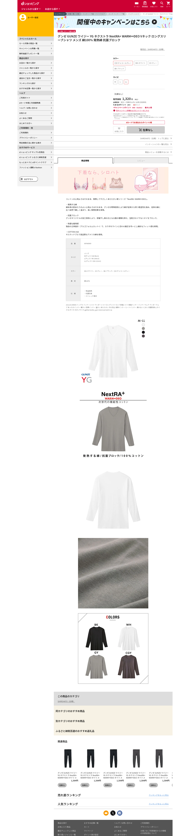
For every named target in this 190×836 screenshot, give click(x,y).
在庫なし (62, 785)
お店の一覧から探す (27, 63)
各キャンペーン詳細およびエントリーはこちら (132, 110)
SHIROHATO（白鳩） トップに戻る (154, 138)
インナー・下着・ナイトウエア (94, 14)
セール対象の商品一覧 (28, 43)
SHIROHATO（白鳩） (66, 701)
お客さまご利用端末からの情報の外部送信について (153, 831)
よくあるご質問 (25, 118)
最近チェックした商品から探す (32, 73)
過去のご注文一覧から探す (30, 78)
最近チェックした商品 (67, 830)
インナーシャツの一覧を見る (157, 144)
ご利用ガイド (24, 97)
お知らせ (23, 113)
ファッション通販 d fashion (30, 167)
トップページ (59, 14)
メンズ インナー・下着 (116, 14)
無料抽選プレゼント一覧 (29, 53)
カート (86, 827)
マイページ (88, 830)
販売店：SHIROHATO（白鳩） (152, 49)
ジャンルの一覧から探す (29, 68)
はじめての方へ (25, 123)
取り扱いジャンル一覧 (67, 834)
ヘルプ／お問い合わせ (28, 108)
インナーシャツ (133, 14)
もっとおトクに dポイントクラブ (32, 162)
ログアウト (28, 179)
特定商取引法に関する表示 (30, 142)
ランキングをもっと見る (159, 795)
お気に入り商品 (64, 827)
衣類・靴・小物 (73, 14)
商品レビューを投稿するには (157, 152)
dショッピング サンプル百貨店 (31, 152)
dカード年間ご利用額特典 (29, 103)
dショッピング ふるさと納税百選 (32, 157)
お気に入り (119, 131)
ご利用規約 (23, 132)
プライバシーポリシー (28, 137)
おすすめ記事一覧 (91, 823)
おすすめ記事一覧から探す (30, 88)
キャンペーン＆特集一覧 (29, 48)
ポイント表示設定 (91, 834)
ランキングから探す (27, 83)
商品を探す (62, 823)
